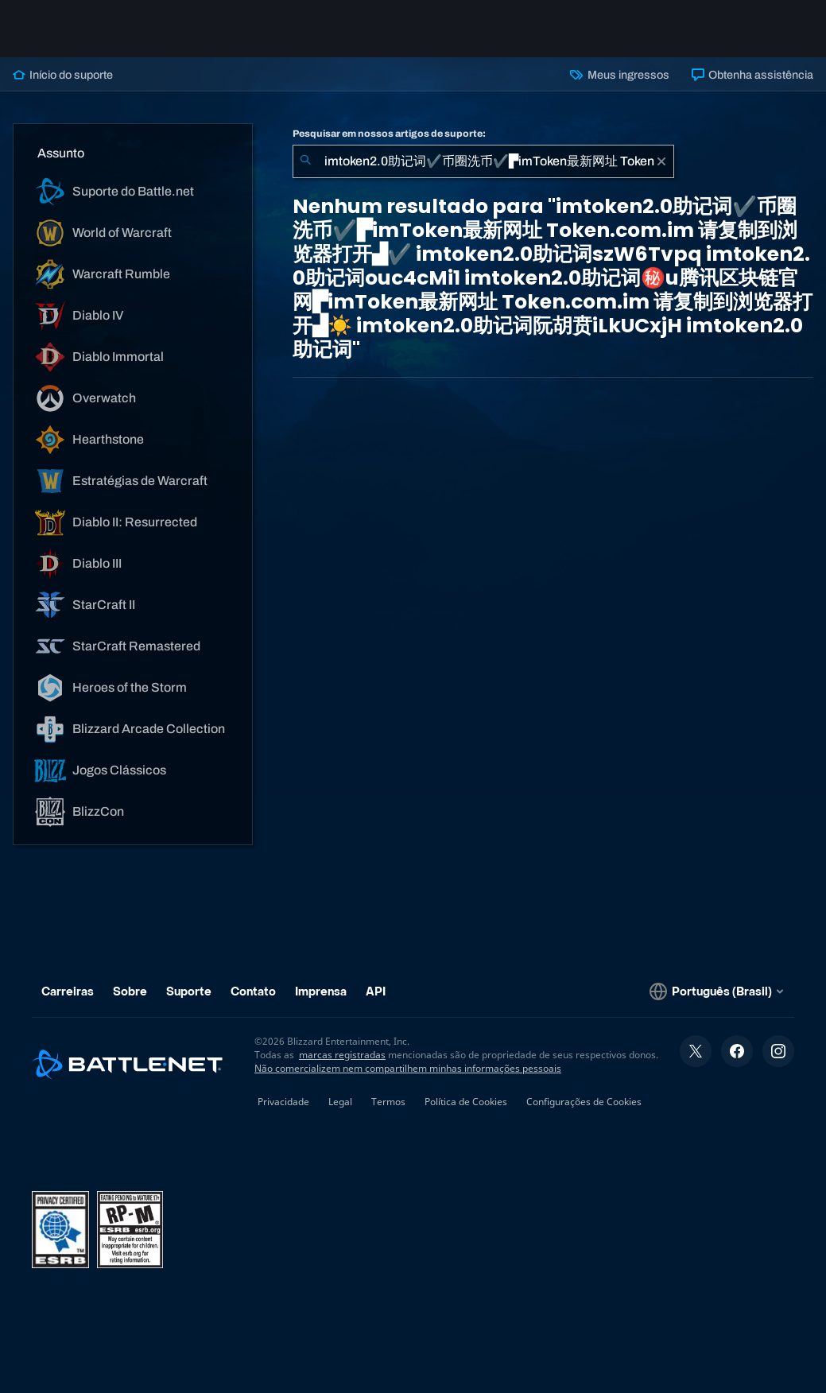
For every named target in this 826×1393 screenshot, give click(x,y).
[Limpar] (661, 161)
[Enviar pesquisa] (305, 161)
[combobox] (483, 161)
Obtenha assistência (752, 74)
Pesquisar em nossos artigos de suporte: (389, 133)
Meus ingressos (619, 74)
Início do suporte (63, 74)
